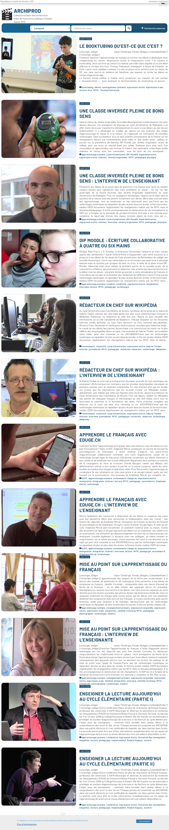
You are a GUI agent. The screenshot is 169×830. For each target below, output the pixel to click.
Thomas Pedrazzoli (109, 90)
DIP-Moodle (132, 154)
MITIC (96, 90)
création (110, 284)
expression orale (154, 87)
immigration (85, 481)
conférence (112, 737)
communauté (88, 346)
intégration (98, 481)
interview (112, 222)
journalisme (94, 349)
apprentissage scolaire (93, 154)
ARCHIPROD (27, 10)
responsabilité (118, 740)
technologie (123, 286)
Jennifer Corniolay (126, 610)
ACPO (84, 478)
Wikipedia (161, 349)
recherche (125, 349)
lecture (83, 90)
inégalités (84, 740)
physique (151, 157)
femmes (109, 680)
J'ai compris (144, 822)
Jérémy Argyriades (117, 157)
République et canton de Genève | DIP (16, 1)
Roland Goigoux (135, 740)
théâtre (112, 613)
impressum (164, 1)
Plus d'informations (27, 825)
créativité (121, 284)
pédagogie (140, 157)
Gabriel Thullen (153, 346)
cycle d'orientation (115, 154)
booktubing (87, 87)
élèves (97, 87)
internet (102, 157)
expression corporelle (142, 607)
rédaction (136, 349)
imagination (152, 284)
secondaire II (148, 481)
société (148, 740)
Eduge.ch (132, 478)
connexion (153, 1)
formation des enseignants (152, 737)
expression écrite (136, 87)
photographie (86, 613)
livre (90, 90)
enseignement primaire (114, 87)
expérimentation (147, 154)
